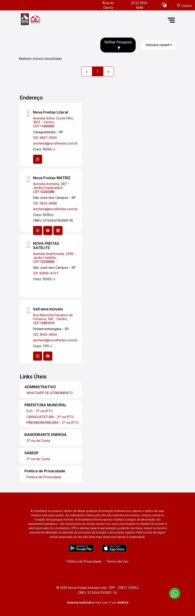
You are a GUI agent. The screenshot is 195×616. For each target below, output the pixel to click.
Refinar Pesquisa (118, 45)
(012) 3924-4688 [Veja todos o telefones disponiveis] (139, 5)
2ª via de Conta (38, 440)
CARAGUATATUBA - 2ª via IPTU (50, 417)
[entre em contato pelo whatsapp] (172, 592)
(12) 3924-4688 (45, 203)
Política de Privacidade (84, 561)
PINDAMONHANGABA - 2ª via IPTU (52, 422)
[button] (164, 4)
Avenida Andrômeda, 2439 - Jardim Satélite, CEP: (54, 258)
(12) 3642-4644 (45, 334)
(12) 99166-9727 (45, 273)
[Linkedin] (58, 230)
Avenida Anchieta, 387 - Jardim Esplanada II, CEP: (51, 188)
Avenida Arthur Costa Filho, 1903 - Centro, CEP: (53, 122)
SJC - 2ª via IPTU (39, 411)
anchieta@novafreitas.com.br (55, 143)
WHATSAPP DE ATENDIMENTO (49, 393)
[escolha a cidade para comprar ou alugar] (184, 5)
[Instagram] (37, 159)
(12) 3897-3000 (45, 138)
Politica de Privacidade (43, 477)
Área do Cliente (108, 5)
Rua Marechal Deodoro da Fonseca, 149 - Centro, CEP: (53, 319)
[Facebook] (47, 230)
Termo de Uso (117, 561)
